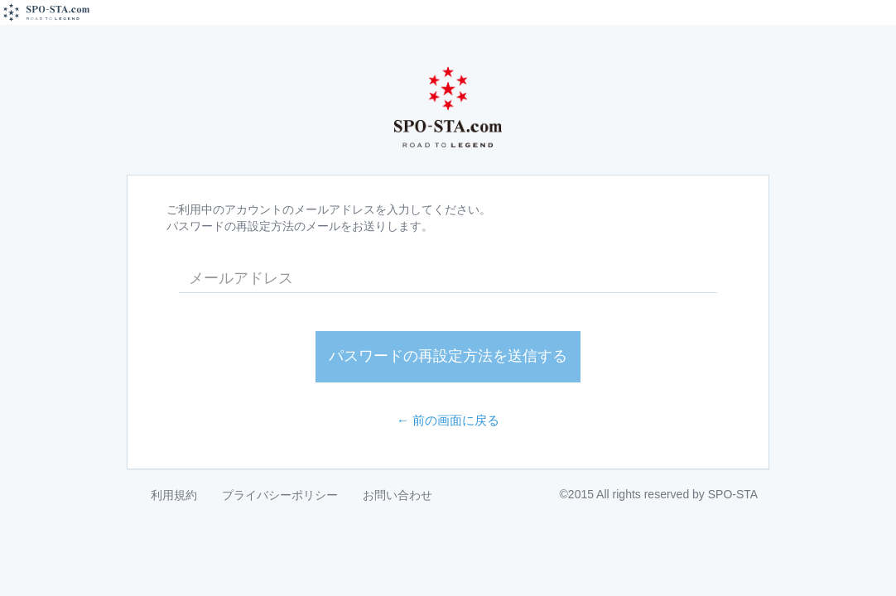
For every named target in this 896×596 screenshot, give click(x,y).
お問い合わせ (397, 495)
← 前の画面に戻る (448, 420)
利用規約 (174, 495)
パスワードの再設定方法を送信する (448, 356)
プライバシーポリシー (280, 495)
